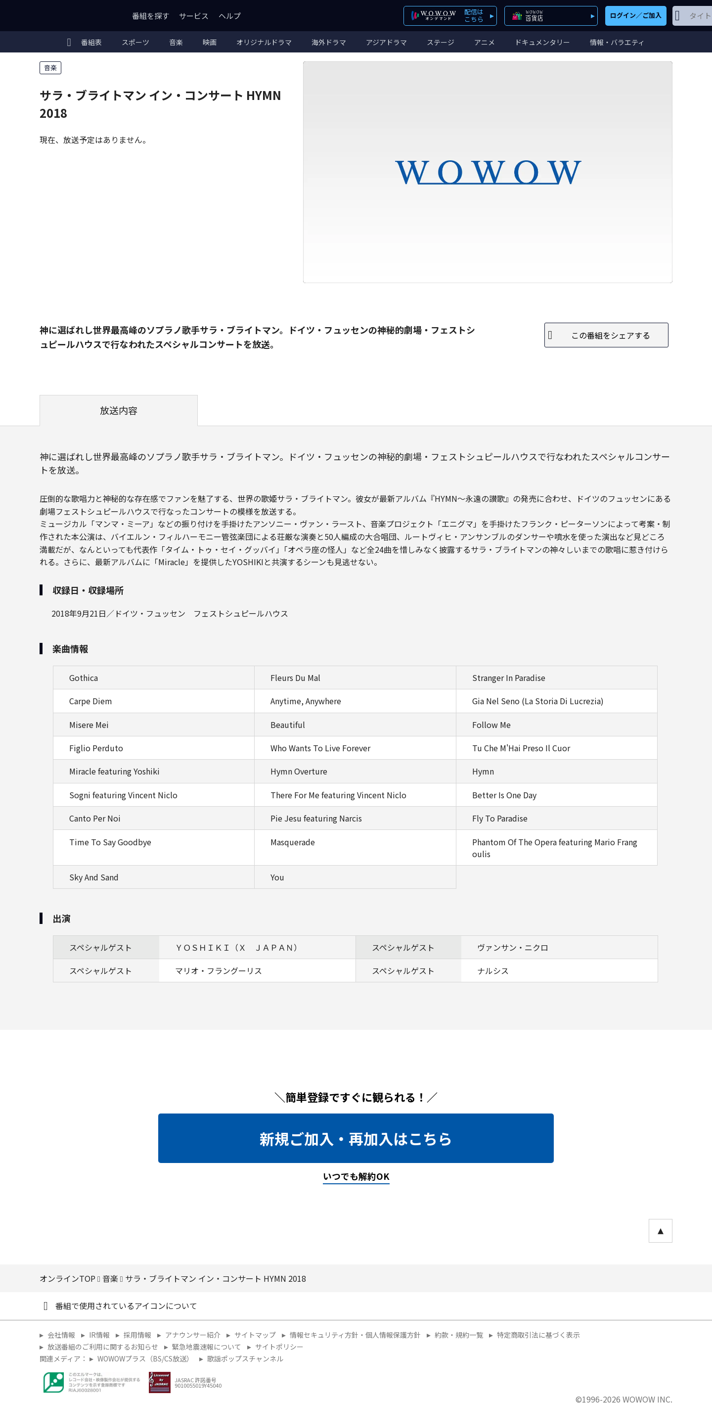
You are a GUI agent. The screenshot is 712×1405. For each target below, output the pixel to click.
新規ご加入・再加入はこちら (356, 1138)
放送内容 (118, 410)
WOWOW (76, 15)
